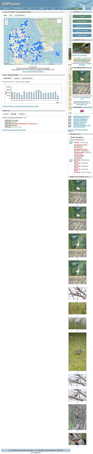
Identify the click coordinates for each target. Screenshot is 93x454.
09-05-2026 (71, 160)
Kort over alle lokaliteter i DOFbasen (33, 71)
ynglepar (16, 78)
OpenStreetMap (43, 64)
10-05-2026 (71, 142)
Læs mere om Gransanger (79, 55)
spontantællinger (19, 15)
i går (10, 15)
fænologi (13, 114)
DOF (10, 450)
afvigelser (22, 114)
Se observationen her (84, 103)
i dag (5, 15)
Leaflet (36, 64)
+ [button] (6, 20)
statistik (6, 114)
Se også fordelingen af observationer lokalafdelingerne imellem (20, 106)
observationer (7, 78)
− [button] (6, 23)
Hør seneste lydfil (81, 101)
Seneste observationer (76, 137)
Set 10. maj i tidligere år (77, 139)
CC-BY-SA (59, 64)
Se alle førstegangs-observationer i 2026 (14, 130)
